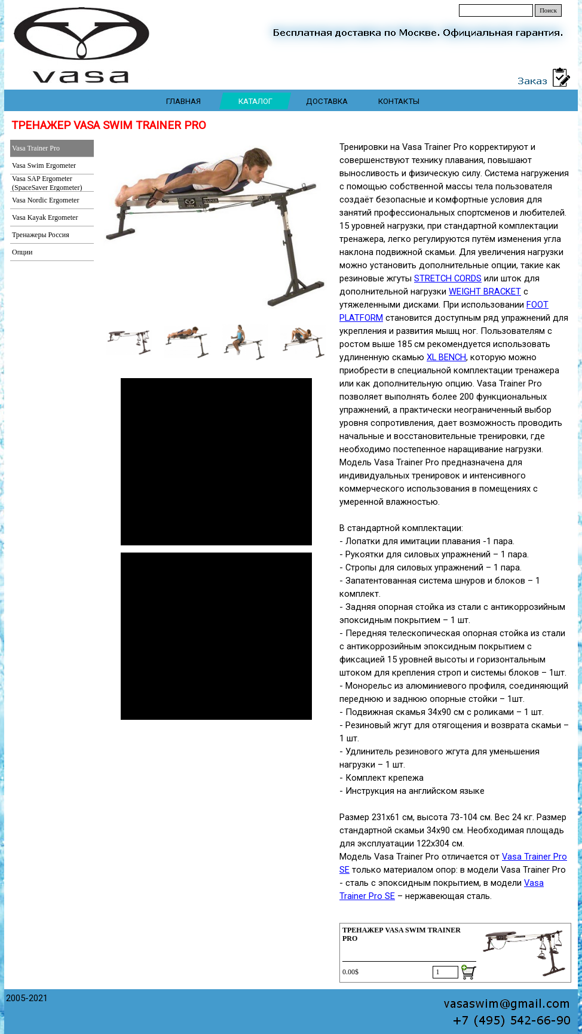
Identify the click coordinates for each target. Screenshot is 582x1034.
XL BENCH (446, 357)
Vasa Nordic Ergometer (45, 200)
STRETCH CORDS (448, 278)
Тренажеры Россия (40, 235)
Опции (22, 252)
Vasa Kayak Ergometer (45, 217)
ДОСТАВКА (327, 101)
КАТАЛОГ (255, 101)
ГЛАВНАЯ (183, 101)
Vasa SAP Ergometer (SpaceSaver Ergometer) (47, 183)
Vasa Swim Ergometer (44, 165)
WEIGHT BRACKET (485, 291)
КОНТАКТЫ (398, 101)
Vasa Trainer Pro (36, 148)
